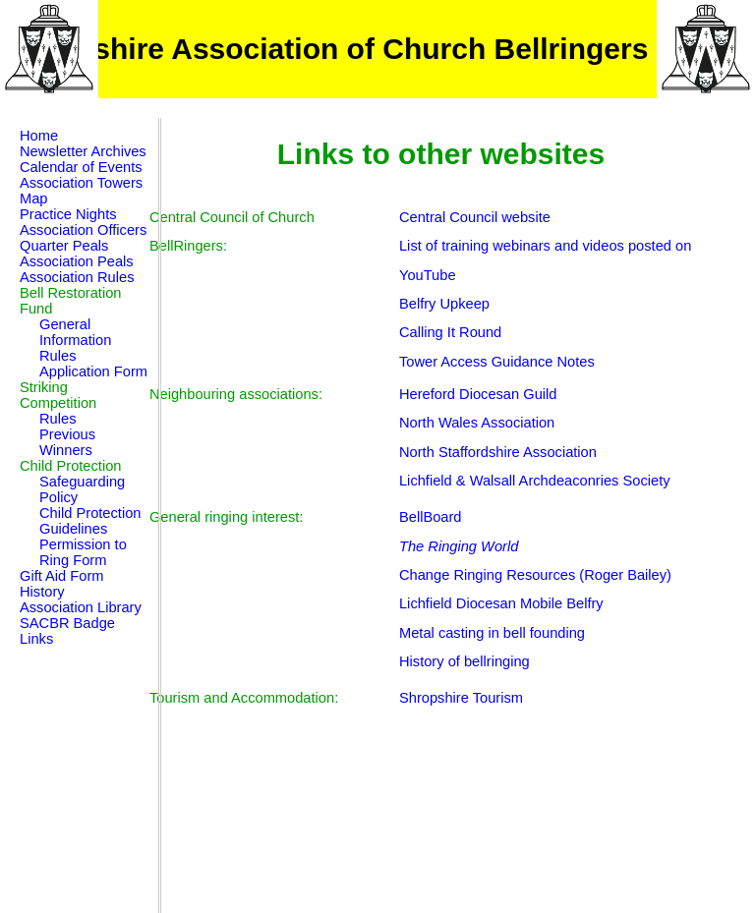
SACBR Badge (67, 623)
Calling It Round (450, 332)
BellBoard (430, 517)
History (42, 591)
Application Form (93, 371)
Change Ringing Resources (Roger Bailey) (535, 575)
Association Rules (77, 277)
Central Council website (475, 217)
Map (34, 198)
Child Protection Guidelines (90, 521)
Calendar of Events (81, 167)
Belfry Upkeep (444, 304)
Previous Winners (67, 442)
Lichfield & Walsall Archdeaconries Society (534, 480)
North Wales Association (476, 422)
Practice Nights (68, 214)
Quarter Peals (64, 246)
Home (39, 135)
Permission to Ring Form (83, 552)
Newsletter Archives (83, 151)
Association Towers (81, 183)
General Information (75, 332)
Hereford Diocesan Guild (477, 394)
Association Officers (83, 230)
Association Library (81, 607)
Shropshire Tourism (461, 698)
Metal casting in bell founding (492, 633)
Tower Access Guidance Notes (497, 362)
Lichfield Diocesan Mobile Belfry (501, 603)
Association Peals (77, 261)
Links (36, 639)
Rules (57, 356)
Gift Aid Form (62, 576)
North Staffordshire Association (498, 452)
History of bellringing (464, 661)
